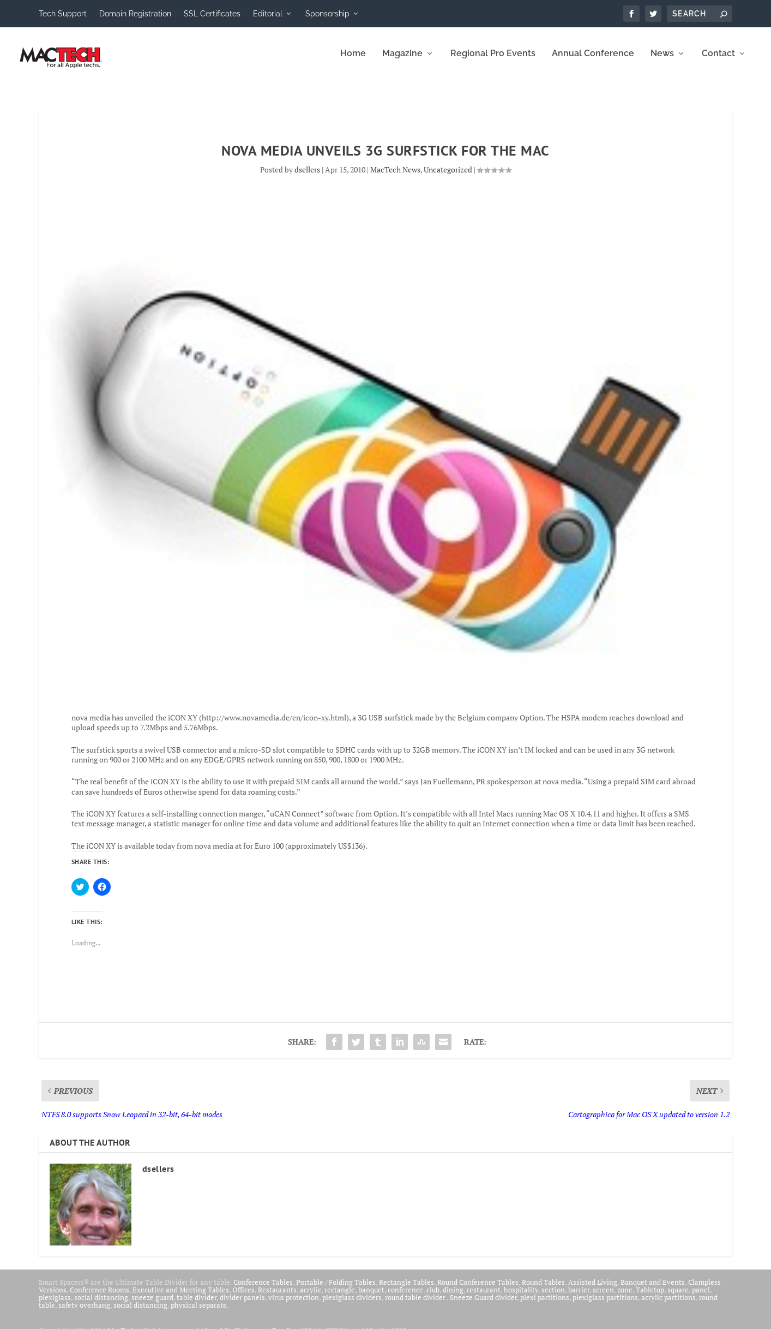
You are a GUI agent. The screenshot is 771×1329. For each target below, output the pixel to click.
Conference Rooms (99, 1297)
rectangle (339, 1297)
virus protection (293, 1305)
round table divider (416, 1305)
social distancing (101, 1305)
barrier (578, 1297)
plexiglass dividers (352, 1305)
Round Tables (543, 1290)
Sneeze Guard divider (483, 1305)
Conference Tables (263, 1290)
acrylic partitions (668, 1305)
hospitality (521, 1297)
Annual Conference (593, 61)
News (662, 61)
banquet (371, 1297)
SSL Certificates (212, 13)
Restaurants (277, 1297)
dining (453, 1297)
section (553, 1297)
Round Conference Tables (478, 1290)
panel (701, 1297)
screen (603, 1297)
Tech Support (63, 13)
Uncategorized (448, 177)
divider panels (242, 1305)
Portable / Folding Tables (336, 1290)
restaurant (484, 1297)
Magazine (402, 61)
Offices (243, 1297)
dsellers (307, 177)
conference (405, 1297)
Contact (718, 61)
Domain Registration (135, 13)
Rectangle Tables (406, 1290)
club (432, 1297)
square (678, 1297)
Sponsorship (327, 13)
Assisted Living (592, 1290)
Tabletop (650, 1297)
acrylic (310, 1297)
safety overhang (84, 1313)
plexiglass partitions (605, 1305)
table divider (196, 1305)
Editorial (267, 13)
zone (625, 1297)
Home (353, 61)
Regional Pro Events (492, 61)
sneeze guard (152, 1305)
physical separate (199, 1313)
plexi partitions (544, 1305)
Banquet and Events (653, 1290)
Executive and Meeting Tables (180, 1297)
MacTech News (395, 177)
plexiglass (55, 1305)
